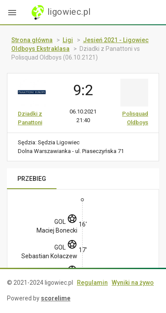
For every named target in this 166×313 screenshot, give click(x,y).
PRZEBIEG (31, 178)
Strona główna (32, 40)
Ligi (68, 40)
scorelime (55, 298)
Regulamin (92, 282)
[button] (12, 12)
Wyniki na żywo (133, 282)
